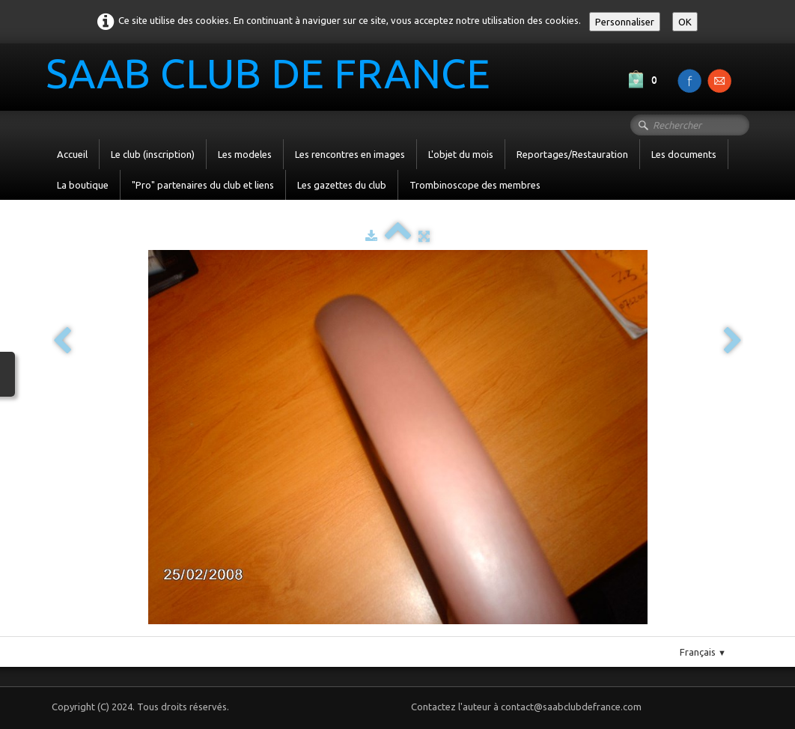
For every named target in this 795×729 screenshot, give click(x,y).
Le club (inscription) (153, 154)
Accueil (72, 154)
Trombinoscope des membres (474, 185)
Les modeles (245, 154)
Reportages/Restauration (572, 154)
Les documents (683, 154)
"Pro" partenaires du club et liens (203, 185)
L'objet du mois (460, 154)
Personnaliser (624, 21)
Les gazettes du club (341, 185)
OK (685, 21)
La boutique (83, 185)
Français (703, 652)
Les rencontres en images (350, 154)
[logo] (274, 75)
